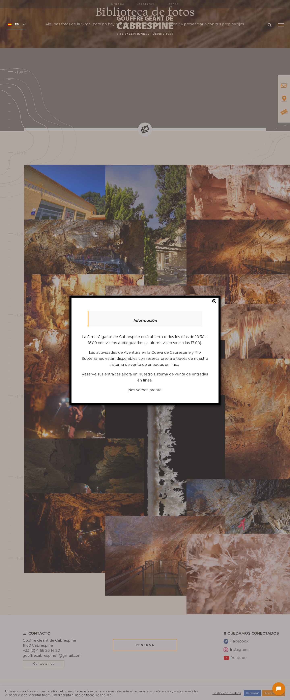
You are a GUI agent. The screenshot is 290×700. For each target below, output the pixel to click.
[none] (16, 24)
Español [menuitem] (17, 24)
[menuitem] (16, 24)
